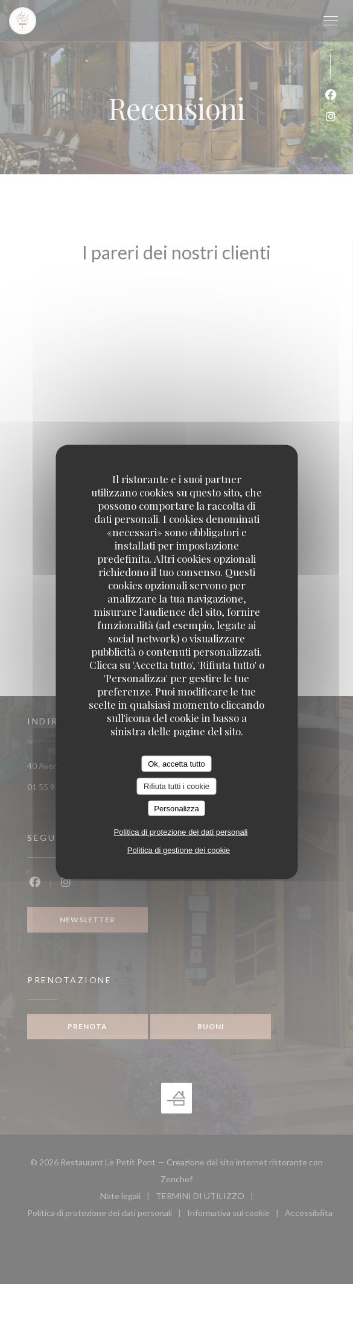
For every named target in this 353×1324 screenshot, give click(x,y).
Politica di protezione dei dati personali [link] (181, 832)
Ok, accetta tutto (176, 763)
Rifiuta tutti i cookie (176, 786)
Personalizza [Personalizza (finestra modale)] (176, 807)
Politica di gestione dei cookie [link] (179, 850)
